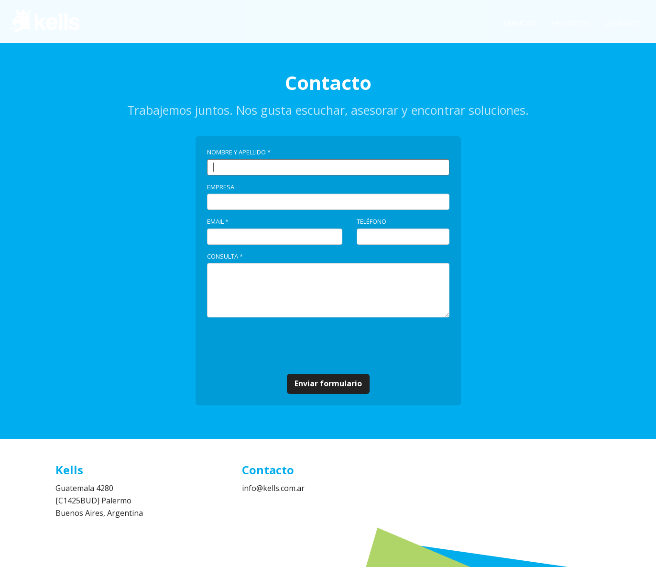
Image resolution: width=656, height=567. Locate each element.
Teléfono (371, 221)
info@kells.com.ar (273, 488)
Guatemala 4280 (84, 488)
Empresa (220, 187)
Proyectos (570, 23)
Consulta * (225, 256)
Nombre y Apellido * (239, 152)
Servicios (519, 23)
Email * (218, 221)
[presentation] (279, 345)
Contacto (623, 23)
